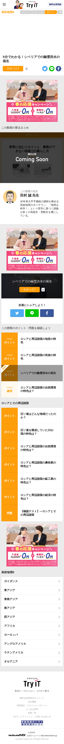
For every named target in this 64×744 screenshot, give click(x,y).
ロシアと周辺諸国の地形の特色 (38, 340)
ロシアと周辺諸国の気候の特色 (38, 357)
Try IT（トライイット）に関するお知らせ (32, 717)
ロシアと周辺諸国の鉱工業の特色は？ (38, 480)
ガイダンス (11, 581)
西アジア (9, 616)
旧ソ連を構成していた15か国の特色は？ (37, 432)
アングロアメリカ (15, 643)
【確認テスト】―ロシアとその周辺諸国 (38, 513)
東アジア (9, 590)
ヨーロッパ (11, 634)
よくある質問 (32, 709)
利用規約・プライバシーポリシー (32, 705)
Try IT (32, 4)
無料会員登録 (55, 4)
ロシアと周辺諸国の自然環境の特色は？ (38, 389)
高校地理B (7, 572)
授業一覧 (32, 713)
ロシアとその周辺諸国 (15, 403)
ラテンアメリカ (13, 652)
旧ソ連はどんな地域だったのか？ (38, 415)
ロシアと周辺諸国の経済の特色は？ (38, 497)
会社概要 (32, 702)
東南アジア (11, 599)
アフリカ (9, 625)
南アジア (9, 607)
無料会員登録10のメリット (32, 698)
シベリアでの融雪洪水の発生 (38, 373)
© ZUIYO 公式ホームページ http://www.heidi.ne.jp (32, 734)
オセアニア (11, 661)
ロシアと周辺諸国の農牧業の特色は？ (38, 464)
